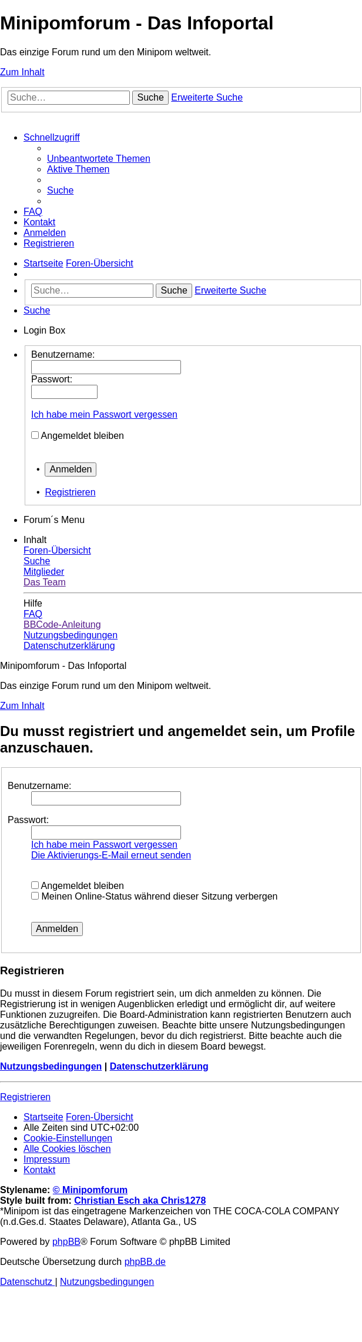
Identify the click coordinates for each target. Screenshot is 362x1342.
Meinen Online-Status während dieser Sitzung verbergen (154, 896)
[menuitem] (98, 159)
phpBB (66, 1242)
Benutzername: (40, 786)
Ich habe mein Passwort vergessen (104, 414)
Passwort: (28, 820)
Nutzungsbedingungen (51, 1066)
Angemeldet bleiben (82, 436)
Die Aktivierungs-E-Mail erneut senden (111, 855)
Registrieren (70, 492)
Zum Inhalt (22, 72)
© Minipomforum (90, 1190)
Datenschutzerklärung (159, 1066)
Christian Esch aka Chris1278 (140, 1201)
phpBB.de (145, 1262)
